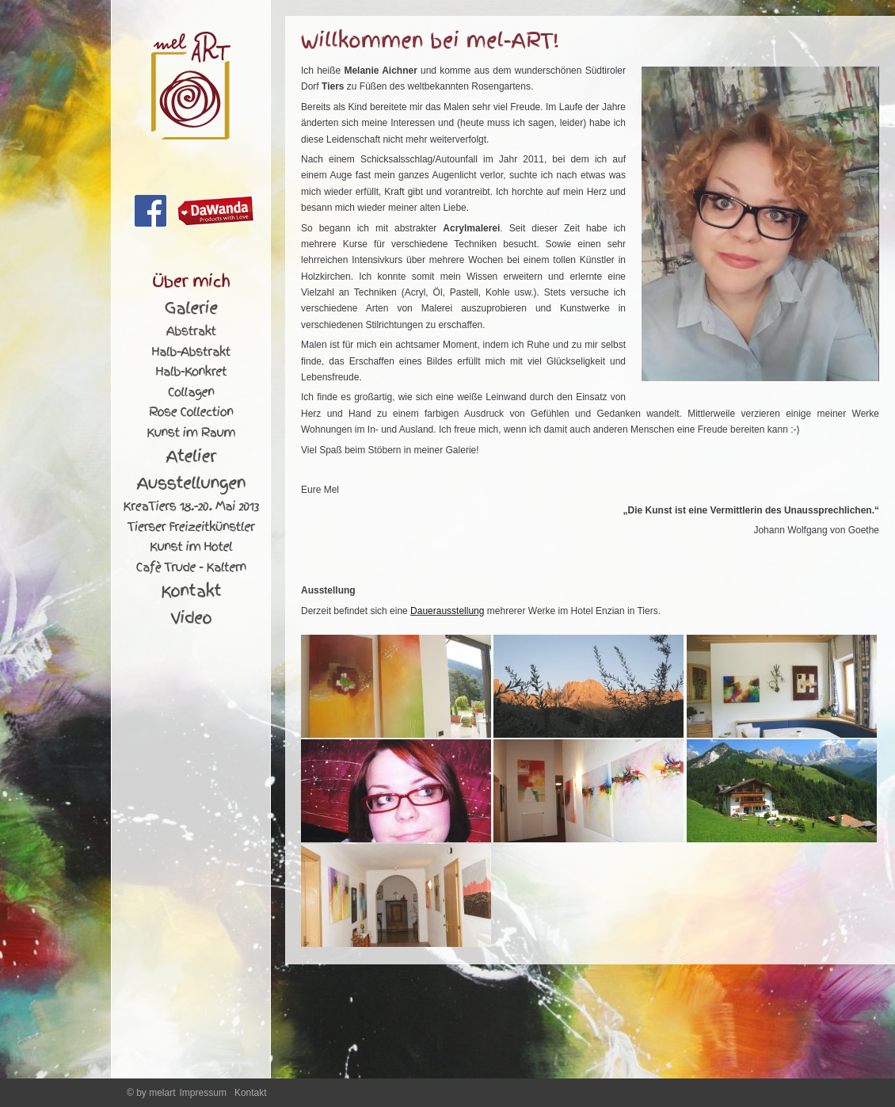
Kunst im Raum (191, 432)
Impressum (203, 1092)
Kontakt (191, 591)
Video (190, 618)
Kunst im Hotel (191, 546)
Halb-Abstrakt (190, 352)
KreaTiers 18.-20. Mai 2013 (191, 506)
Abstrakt (190, 331)
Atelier (190, 456)
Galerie (191, 308)
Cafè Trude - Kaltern (190, 567)
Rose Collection (191, 412)
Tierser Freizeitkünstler (191, 527)
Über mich (191, 281)
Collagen (191, 392)
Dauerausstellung (447, 610)
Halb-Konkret (191, 371)
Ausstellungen (191, 483)
